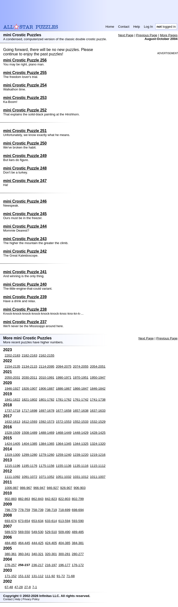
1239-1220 (81, 455)
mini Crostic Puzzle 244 (25, 226)
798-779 (11, 510)
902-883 (11, 499)
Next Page (125, 35)
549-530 (38, 532)
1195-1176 (29, 466)
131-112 (38, 576)
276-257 (11, 565)
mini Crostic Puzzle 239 (25, 297)
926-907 (66, 488)
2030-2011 (29, 377)
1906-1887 (47, 388)
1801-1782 (47, 399)
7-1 (34, 587)
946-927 (53, 488)
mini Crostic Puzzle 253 (25, 98)
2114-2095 (47, 366)
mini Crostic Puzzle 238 (25, 309)
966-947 (39, 488)
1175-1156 (47, 466)
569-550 (24, 532)
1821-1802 (29, 399)
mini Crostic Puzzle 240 (25, 284)
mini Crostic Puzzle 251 (25, 131)
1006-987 (11, 488)
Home (109, 26)
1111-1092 (12, 477)
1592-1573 (47, 421)
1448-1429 (81, 432)
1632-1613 (12, 421)
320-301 (51, 554)
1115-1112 (98, 466)
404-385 (64, 543)
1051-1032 (63, 477)
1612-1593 (29, 421)
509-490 (64, 532)
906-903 (80, 488)
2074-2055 (81, 366)
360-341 (24, 554)
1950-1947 (98, 377)
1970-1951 (81, 377)
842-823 (51, 499)
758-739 (38, 510)
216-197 (51, 565)
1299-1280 (29, 455)
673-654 (24, 521)
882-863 (24, 499)
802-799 (78, 499)
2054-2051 (98, 366)
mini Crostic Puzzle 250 (25, 143)
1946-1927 (12, 388)
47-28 (18, 587)
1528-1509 (12, 432)
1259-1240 (63, 455)
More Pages (169, 35)
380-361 (11, 554)
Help (136, 26)
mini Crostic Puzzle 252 (25, 110)
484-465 (11, 543)
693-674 (11, 521)
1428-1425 (98, 432)
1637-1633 (98, 410)
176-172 (78, 565)
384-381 (78, 543)
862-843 (38, 499)
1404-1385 (29, 444)
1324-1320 (98, 444)
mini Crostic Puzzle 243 (25, 239)
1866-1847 (81, 388)
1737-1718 (12, 410)
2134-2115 (29, 366)
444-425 (38, 543)
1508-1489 (29, 432)
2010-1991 (47, 377)
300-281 (64, 554)
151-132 (24, 576)
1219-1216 (98, 455)
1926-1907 (29, 388)
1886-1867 (63, 388)
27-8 (27, 587)
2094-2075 (63, 366)
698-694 (78, 510)
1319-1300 (12, 455)
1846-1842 (98, 388)
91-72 (60, 576)
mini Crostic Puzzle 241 (25, 272)
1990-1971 (63, 377)
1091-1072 (29, 477)
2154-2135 (12, 366)
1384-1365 (47, 444)
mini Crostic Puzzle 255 (25, 73)
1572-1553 (63, 421)
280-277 (78, 554)
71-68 (70, 576)
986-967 (26, 488)
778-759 (24, 510)
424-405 (51, 543)
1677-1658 (63, 410)
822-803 (64, 499)
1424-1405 (12, 444)
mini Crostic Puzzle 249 (25, 156)
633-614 (51, 521)
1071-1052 (47, 477)
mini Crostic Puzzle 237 (25, 322)
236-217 (38, 565)
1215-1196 (12, 466)
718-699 (64, 510)
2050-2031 (12, 377)
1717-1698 (29, 410)
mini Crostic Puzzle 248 (25, 168)
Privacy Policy (30, 599)
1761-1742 (81, 399)
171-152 (11, 576)
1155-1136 (63, 466)
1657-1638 (81, 410)
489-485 (78, 532)
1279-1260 (47, 455)
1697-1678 (47, 410)
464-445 (24, 543)
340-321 (38, 554)
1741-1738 (98, 399)
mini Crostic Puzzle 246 (25, 201)
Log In (148, 26)
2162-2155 (47, 355)
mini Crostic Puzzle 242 (25, 251)
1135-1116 (81, 466)
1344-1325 (81, 444)
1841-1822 (12, 399)
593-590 (78, 521)
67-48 (9, 587)
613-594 (64, 521)
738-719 (51, 510)
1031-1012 (81, 477)
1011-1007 (98, 477)
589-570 (11, 532)
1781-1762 (63, 399)
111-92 (50, 576)
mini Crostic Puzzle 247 (25, 181)
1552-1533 (81, 421)
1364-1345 (63, 444)
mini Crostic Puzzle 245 (25, 214)
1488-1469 (47, 432)
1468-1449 (63, 432)
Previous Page (146, 35)
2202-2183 (12, 355)
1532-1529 (98, 421)
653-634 (38, 521)
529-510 (51, 532)
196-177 (64, 565)
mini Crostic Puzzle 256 (25, 60)
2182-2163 (29, 355)
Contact (123, 26)
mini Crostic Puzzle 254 (25, 85)
